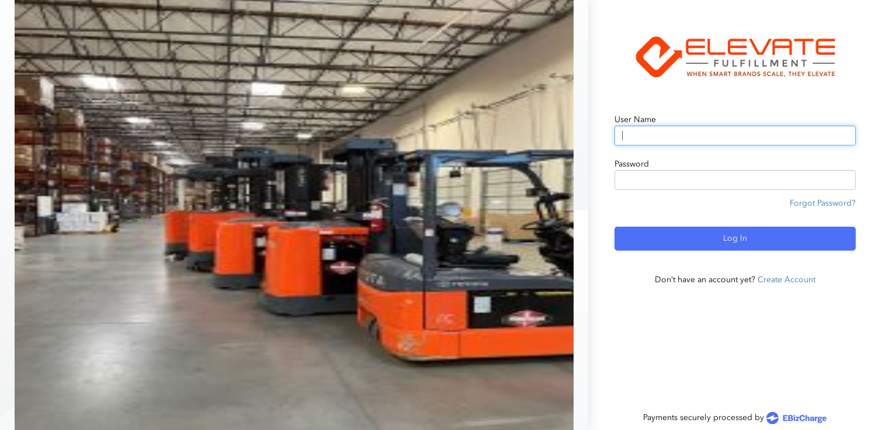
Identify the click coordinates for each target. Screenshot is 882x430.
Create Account (786, 280)
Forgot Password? (823, 203)
